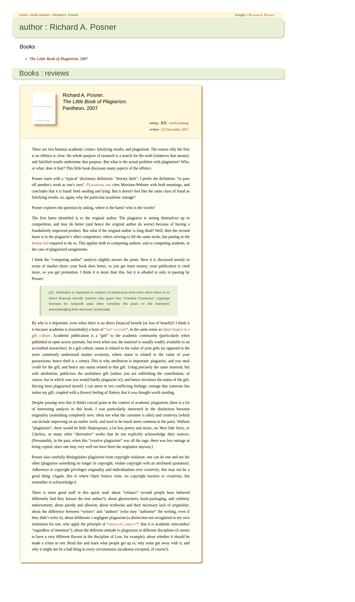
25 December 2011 (175, 129)
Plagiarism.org (99, 185)
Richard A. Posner (261, 15)
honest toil (40, 243)
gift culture (116, 329)
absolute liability (122, 524)
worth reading (179, 123)
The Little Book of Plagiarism (54, 59)
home (23, 15)
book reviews (40, 15)
